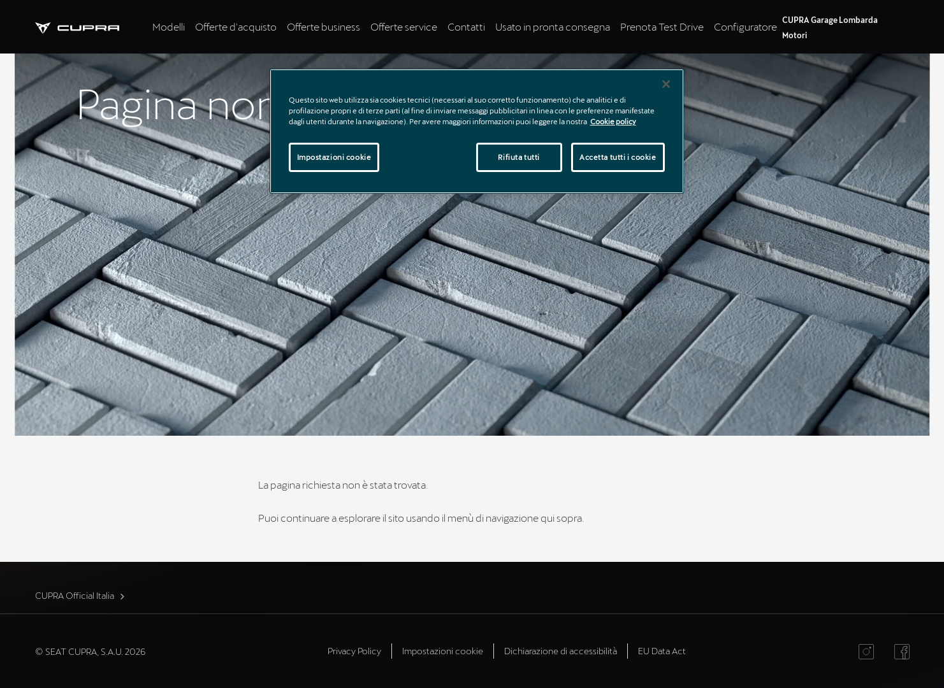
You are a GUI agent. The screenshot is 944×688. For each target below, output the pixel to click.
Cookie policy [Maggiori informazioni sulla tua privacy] (613, 121)
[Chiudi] (666, 84)
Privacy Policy (354, 650)
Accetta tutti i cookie (618, 157)
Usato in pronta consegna (552, 26)
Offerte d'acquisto (236, 26)
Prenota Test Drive (662, 26)
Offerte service (403, 26)
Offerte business (323, 26)
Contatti (466, 26)
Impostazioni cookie (442, 650)
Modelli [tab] (168, 26)
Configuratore (745, 26)
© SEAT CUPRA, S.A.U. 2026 (90, 651)
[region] (477, 131)
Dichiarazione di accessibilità (560, 650)
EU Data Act (662, 650)
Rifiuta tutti (518, 157)
